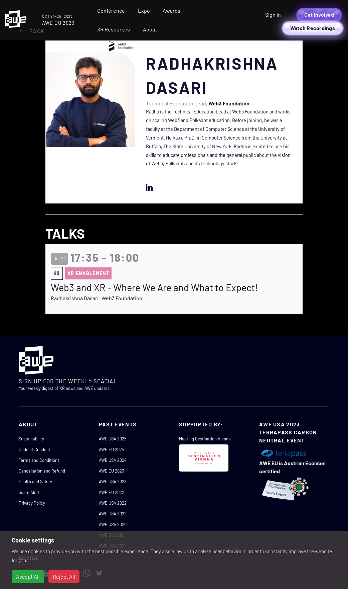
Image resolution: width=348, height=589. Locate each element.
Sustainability (31, 438)
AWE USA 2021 (112, 513)
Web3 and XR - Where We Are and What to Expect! (154, 287)
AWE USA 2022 (113, 503)
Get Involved (319, 14)
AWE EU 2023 (111, 471)
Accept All (28, 576)
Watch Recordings (312, 28)
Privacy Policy (32, 503)
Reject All (64, 576)
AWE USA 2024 (113, 460)
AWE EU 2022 (111, 492)
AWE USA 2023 (113, 481)
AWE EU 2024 (111, 449)
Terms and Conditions (39, 460)
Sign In (273, 14)
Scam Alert (29, 492)
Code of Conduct (34, 449)
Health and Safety (35, 481)
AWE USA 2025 (113, 438)
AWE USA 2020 (113, 524)
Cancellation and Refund (42, 471)
